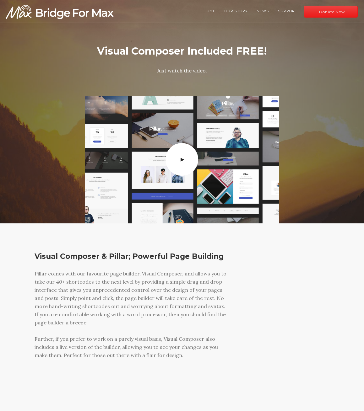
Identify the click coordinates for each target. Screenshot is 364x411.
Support (287, 11)
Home (209, 11)
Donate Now (332, 11)
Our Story (236, 11)
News (263, 11)
